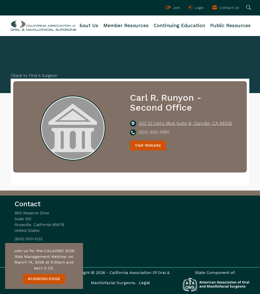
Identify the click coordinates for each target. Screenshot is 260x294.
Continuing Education (179, 25)
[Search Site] (249, 8)
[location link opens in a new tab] (185, 123)
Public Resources (230, 25)
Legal (144, 282)
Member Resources (126, 25)
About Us (87, 25)
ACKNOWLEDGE (44, 278)
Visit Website (148, 145)
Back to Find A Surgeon (34, 75)
